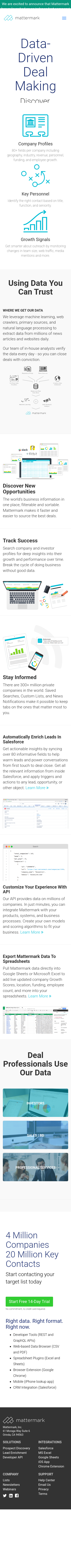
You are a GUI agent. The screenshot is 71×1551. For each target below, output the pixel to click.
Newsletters (11, 1485)
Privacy (43, 1489)
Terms (42, 1494)
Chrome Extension (51, 1466)
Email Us (44, 1485)
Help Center (46, 1480)
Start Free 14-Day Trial (29, 1301)
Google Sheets (48, 1457)
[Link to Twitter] (5, 1495)
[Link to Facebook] (17, 1495)
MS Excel (44, 1453)
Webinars (9, 1489)
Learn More (37, 788)
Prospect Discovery (16, 1448)
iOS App (44, 1462)
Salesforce (45, 1448)
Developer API (13, 1457)
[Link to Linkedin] (11, 1495)
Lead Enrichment (15, 1453)
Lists (6, 1480)
